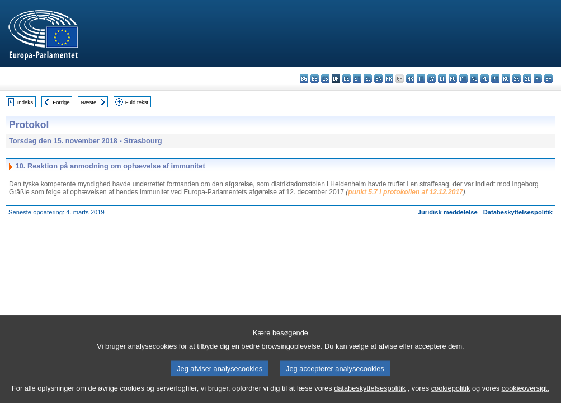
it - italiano (421, 78)
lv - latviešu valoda (431, 78)
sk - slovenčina (516, 78)
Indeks (25, 102)
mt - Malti (463, 78)
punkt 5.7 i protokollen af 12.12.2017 (405, 192)
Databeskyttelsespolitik (518, 212)
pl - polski (484, 78)
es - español (314, 78)
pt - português (495, 78)
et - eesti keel (357, 78)
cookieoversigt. (525, 395)
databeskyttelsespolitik (370, 395)
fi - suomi (538, 78)
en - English (378, 78)
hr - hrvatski (410, 78)
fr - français (389, 78)
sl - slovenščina (527, 78)
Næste (88, 102)
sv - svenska (548, 78)
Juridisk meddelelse (448, 212)
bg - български (304, 78)
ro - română (506, 78)
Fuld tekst (137, 102)
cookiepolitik (450, 395)
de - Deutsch (346, 78)
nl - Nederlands (474, 78)
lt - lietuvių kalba (442, 78)
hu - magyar (453, 78)
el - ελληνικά (368, 78)
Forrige (61, 102)
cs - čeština (325, 78)
